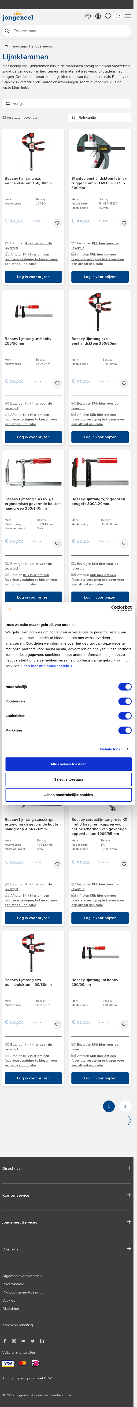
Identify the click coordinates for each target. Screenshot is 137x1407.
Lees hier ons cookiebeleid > (47, 666)
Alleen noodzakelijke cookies (68, 795)
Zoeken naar (7, 31)
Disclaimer (10, 1308)
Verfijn (18, 103)
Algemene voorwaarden (22, 1276)
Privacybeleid (13, 1284)
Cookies (8, 1300)
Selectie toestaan (68, 779)
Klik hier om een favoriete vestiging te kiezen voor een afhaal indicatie (31, 259)
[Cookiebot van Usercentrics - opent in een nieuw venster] (111, 608)
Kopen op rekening (17, 1325)
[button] (127, 16)
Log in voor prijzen (33, 276)
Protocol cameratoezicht (22, 1292)
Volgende (129, 1120)
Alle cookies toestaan (68, 764)
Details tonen (111, 749)
